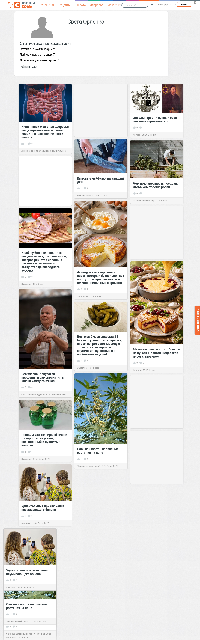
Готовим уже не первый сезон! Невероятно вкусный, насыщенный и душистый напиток (44, 440)
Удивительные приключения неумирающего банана (42, 507)
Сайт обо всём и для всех (34, 394)
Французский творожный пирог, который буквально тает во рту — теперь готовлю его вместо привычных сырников (100, 277)
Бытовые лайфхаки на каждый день (100, 180)
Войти (184, 4)
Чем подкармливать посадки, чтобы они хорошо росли (155, 185)
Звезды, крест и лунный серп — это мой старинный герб (156, 119)
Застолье (82, 296)
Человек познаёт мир (88, 195)
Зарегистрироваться (165, 4)
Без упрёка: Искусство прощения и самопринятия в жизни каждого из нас (42, 377)
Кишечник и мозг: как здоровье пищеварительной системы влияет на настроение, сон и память (45, 132)
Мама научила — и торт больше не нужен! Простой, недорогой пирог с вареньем (156, 352)
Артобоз (137, 134)
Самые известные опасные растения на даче (98, 450)
